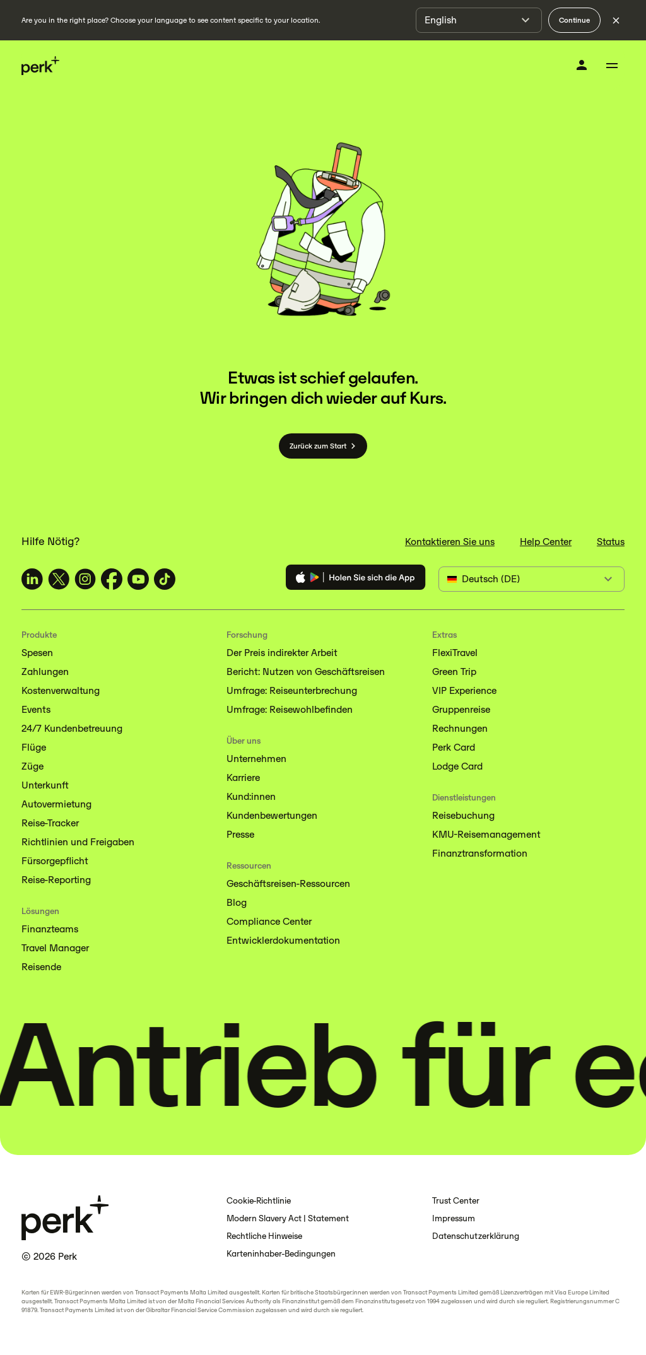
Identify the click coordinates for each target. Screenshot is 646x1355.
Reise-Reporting (56, 880)
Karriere (243, 777)
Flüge (33, 747)
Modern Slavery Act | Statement (287, 1218)
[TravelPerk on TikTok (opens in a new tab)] (164, 579)
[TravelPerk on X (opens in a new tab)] (58, 579)
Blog (236, 902)
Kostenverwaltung (60, 690)
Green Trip (454, 672)
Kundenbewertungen (271, 815)
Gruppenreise (461, 709)
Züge (32, 766)
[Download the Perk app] (356, 579)
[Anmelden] (581, 65)
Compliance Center (269, 921)
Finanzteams (49, 929)
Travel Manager (55, 948)
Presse (240, 834)
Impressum (453, 1218)
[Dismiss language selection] (616, 20)
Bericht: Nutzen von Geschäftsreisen (305, 672)
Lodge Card (457, 766)
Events (35, 709)
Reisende (41, 967)
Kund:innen (251, 796)
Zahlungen (45, 672)
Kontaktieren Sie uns (450, 542)
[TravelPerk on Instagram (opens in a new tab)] (85, 579)
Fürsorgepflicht (54, 861)
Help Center (546, 542)
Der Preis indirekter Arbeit (281, 653)
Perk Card (453, 747)
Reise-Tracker (50, 823)
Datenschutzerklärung (475, 1236)
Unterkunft (44, 785)
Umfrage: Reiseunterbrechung (291, 690)
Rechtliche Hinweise (264, 1236)
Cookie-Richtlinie (258, 1200)
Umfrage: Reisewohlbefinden (289, 709)
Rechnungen (460, 728)
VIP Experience (464, 690)
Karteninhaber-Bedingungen (281, 1253)
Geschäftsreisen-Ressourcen (288, 883)
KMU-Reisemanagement (486, 834)
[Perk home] (40, 66)
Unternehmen (256, 759)
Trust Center (455, 1200)
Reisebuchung (463, 815)
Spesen (37, 653)
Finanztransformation (479, 853)
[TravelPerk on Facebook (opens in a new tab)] (111, 579)
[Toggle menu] (612, 65)
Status (611, 542)
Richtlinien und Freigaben (77, 842)
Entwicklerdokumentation (283, 940)
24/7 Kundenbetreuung (71, 728)
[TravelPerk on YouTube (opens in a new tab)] (138, 579)
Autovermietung (56, 804)
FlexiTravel (455, 653)
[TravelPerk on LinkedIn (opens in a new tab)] (32, 579)
